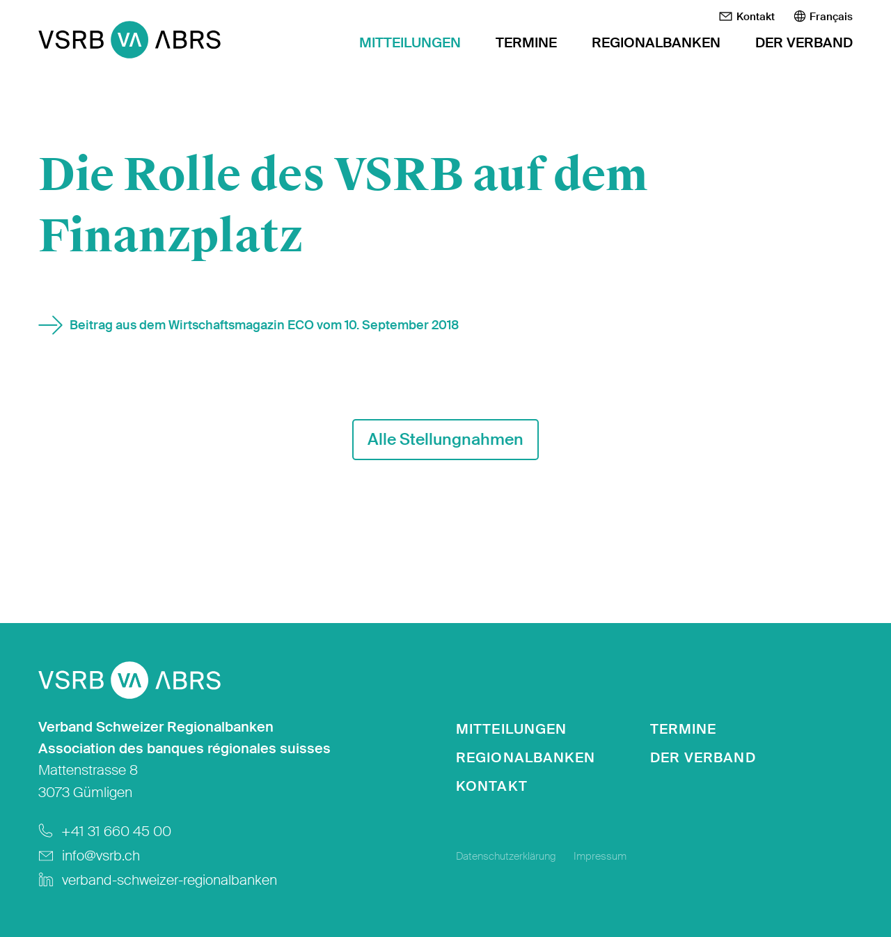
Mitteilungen (410, 43)
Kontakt (747, 17)
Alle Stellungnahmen (445, 439)
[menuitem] (823, 17)
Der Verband (804, 43)
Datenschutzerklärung (506, 856)
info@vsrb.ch (101, 856)
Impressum (600, 856)
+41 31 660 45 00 (116, 831)
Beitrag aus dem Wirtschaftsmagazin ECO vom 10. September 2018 (264, 325)
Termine (526, 43)
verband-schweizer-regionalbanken (169, 880)
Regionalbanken (656, 43)
